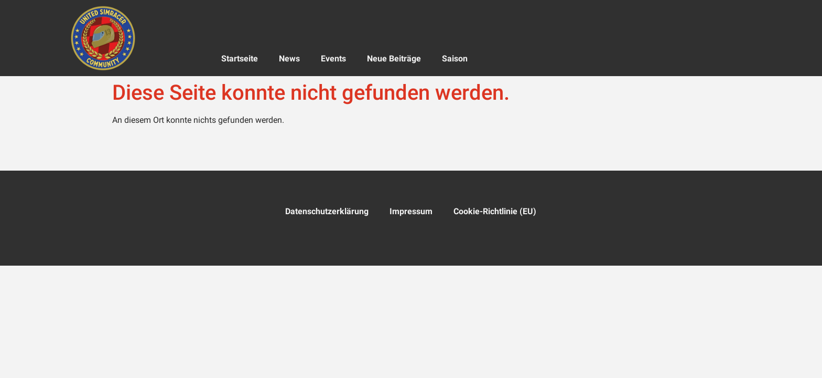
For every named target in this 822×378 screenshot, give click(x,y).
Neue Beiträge (394, 59)
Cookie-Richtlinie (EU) (494, 211)
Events (333, 59)
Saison (455, 59)
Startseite (239, 59)
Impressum (411, 211)
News (289, 59)
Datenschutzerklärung (327, 211)
